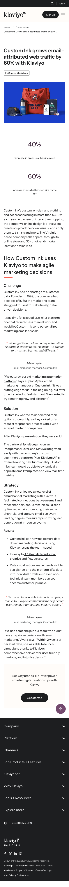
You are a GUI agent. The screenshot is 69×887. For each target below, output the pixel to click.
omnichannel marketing (20, 496)
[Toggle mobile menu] (63, 14)
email (52, 500)
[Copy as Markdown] (16, 73)
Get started (34, 698)
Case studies (22, 27)
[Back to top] (60, 708)
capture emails (34, 513)
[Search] (52, 3)
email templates (27, 471)
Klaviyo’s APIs (50, 457)
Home (7, 27)
